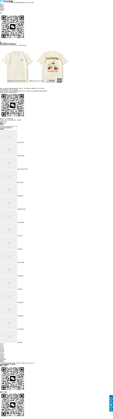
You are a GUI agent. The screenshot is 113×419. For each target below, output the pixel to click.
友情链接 (2, 350)
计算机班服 (11, 289)
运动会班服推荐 (12, 222)
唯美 (7, 92)
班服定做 (2, 361)
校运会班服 (11, 235)
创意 (3, 92)
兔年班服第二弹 (12, 302)
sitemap (1, 346)
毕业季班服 (11, 249)
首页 (1, 3)
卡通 (5, 92)
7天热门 (2, 345)
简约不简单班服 (12, 262)
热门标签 (2, 357)
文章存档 (2, 354)
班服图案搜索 (3, 359)
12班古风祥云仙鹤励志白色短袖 (7, 126)
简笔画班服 (11, 342)
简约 (14, 92)
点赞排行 (2, 356)
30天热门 (2, 343)
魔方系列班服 (11, 182)
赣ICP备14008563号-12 (30, 363)
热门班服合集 (11, 275)
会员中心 (2, 347)
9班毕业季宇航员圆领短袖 (6, 127)
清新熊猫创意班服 (12, 209)
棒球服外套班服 (12, 155)
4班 (1, 92)
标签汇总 (2, 355)
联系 (4, 123)
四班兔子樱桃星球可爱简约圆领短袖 (39, 91)
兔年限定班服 (11, 315)
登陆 (1, 12)
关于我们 (2, 348)
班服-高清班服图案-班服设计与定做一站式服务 (19, 91)
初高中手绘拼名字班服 (13, 169)
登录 (17, 89)
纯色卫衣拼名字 (12, 142)
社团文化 (2, 7)
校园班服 (2, 5)
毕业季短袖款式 (12, 329)
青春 (16, 92)
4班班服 (20, 45)
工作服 (1, 352)
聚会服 (1, 6)
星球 (12, 92)
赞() (1, 123)
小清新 (9, 92)
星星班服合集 (11, 195)
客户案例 (2, 9)
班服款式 (2, 10)
